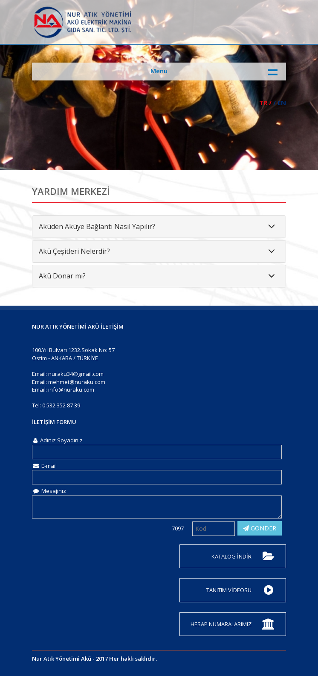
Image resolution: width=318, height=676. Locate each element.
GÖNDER (259, 528)
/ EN (279, 102)
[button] (159, 226)
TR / (265, 102)
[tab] (159, 227)
